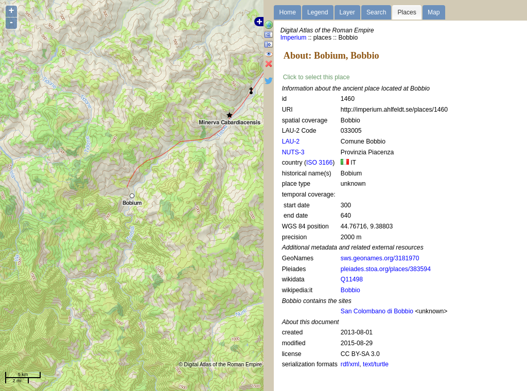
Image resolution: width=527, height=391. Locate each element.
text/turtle (376, 364)
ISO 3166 (319, 162)
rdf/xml (350, 364)
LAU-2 (291, 141)
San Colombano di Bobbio (377, 311)
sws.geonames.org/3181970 (380, 258)
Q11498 (352, 279)
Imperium (293, 37)
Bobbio (350, 290)
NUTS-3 (293, 152)
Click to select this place (316, 77)
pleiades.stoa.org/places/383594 (386, 269)
